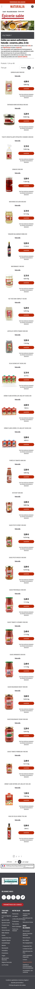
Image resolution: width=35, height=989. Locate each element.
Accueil (4, 11)
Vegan (3, 955)
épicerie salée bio (22, 57)
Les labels (15, 916)
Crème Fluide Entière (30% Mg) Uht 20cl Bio (17, 784)
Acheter (26, 89)
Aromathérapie (6, 943)
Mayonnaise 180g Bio (17, 266)
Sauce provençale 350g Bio (17, 590)
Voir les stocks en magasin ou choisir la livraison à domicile (26, 95)
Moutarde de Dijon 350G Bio (17, 202)
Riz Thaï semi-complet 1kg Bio (17, 299)
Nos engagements (27, 943)
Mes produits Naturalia (12, 11)
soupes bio (19, 47)
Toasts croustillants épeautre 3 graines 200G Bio (17, 137)
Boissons (4, 927)
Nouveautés (5, 948)
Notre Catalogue (16, 926)
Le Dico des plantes (17, 919)
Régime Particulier (7, 962)
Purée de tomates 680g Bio (17, 460)
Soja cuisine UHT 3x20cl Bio (17, 363)
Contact (25, 959)
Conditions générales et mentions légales (17, 980)
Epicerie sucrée (6, 922)
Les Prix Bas (5, 965)
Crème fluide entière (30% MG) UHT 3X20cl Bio (17, 396)
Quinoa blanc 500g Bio (17, 72)
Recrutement (26, 931)
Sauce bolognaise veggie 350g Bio (17, 719)
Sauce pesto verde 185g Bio (17, 525)
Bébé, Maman (5, 933)
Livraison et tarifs (27, 948)
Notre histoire (26, 938)
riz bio (29, 46)
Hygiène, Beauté (6, 940)
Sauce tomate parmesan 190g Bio (17, 752)
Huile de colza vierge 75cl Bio (17, 816)
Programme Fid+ (27, 946)
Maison (4, 945)
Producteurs (15, 921)
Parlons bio (15, 914)
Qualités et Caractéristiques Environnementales (28, 966)
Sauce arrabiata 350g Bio (17, 654)
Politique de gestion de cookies (17, 985)
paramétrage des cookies (13, 904)
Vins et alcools (6, 930)
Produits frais (5, 925)
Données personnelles (17, 982)
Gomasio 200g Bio (17, 169)
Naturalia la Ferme (28, 922)
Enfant (3, 935)
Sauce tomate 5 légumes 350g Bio (17, 622)
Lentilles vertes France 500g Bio (17, 331)
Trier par (3, 68)
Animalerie (5, 950)
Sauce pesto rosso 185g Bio (17, 557)
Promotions (5, 953)
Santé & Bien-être (6, 938)
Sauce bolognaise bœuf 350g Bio (18, 687)
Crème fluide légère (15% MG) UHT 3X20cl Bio (17, 428)
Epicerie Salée (5, 920)
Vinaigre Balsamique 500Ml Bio (17, 234)
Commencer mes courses (17, 2)
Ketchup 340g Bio (17, 493)
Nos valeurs (26, 940)
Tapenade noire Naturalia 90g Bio (17, 105)
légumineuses (7, 47)
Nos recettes (15, 924)
